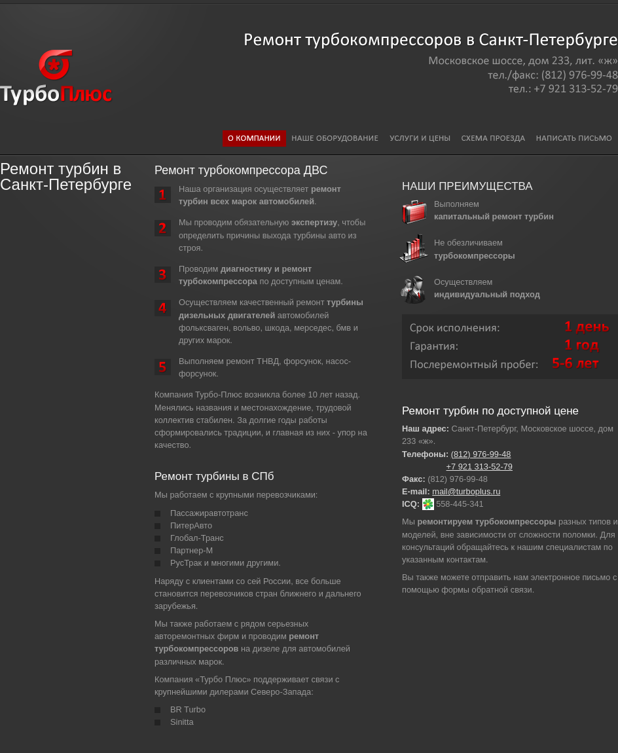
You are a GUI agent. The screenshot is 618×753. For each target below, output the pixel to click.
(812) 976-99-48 (481, 454)
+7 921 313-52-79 (479, 466)
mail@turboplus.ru (466, 491)
